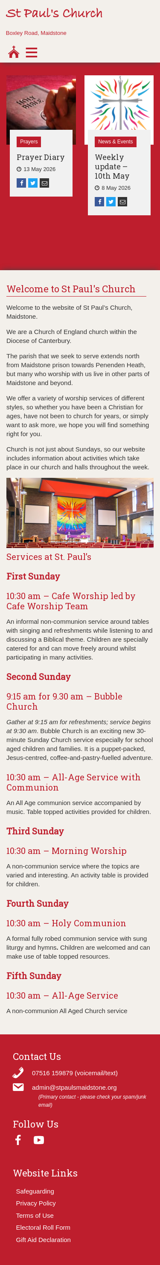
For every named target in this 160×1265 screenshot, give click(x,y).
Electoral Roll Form (43, 1227)
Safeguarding (35, 1191)
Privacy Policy (36, 1203)
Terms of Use (35, 1215)
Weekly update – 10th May (112, 166)
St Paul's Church (54, 14)
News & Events (115, 142)
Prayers (29, 142)
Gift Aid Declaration (43, 1239)
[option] (41, 136)
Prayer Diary (41, 157)
